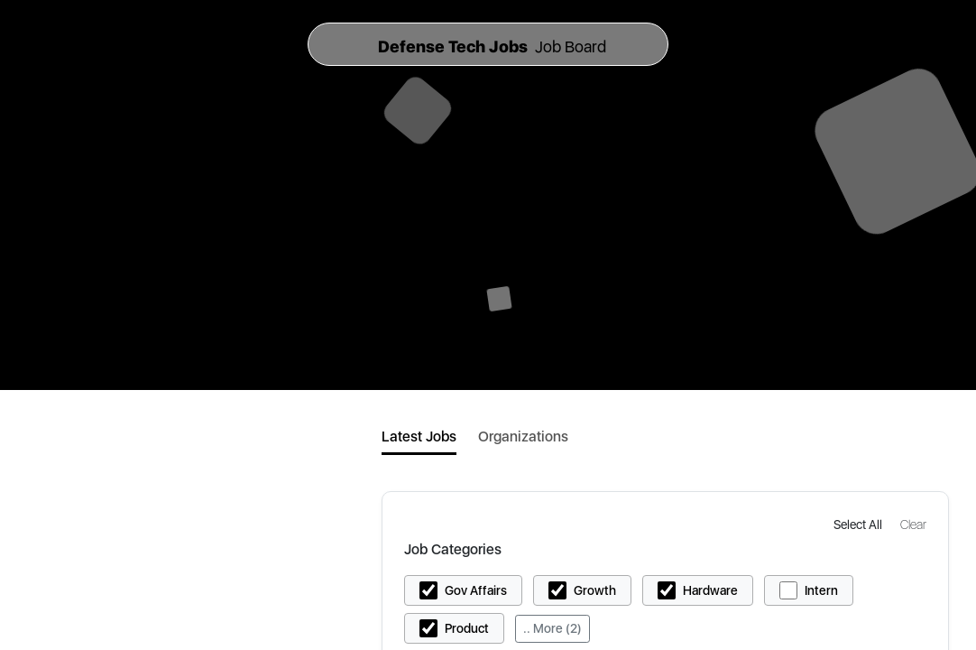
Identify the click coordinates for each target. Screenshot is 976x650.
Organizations (523, 436)
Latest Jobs (419, 436)
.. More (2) (552, 628)
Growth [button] (595, 590)
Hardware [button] (710, 590)
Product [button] (467, 628)
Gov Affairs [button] (476, 590)
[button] (859, 524)
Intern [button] (821, 590)
